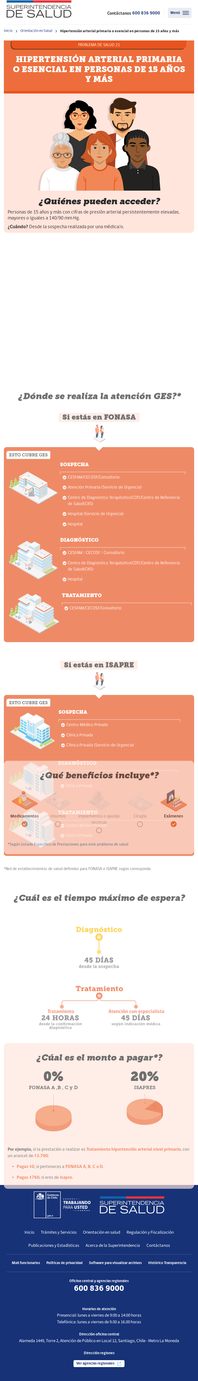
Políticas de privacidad (64, 1263)
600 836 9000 (146, 13)
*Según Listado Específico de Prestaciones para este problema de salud (68, 884)
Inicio (8, 31)
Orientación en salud (101, 1232)
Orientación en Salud (36, 31)
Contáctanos (158, 1245)
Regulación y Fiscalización (150, 1232)
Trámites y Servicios (59, 1232)
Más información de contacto (99, 1297)
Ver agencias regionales (99, 1363)
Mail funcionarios (26, 1263)
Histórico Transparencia (167, 1263)
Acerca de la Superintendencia (113, 1245)
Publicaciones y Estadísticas (53, 1245)
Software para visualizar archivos (115, 1263)
